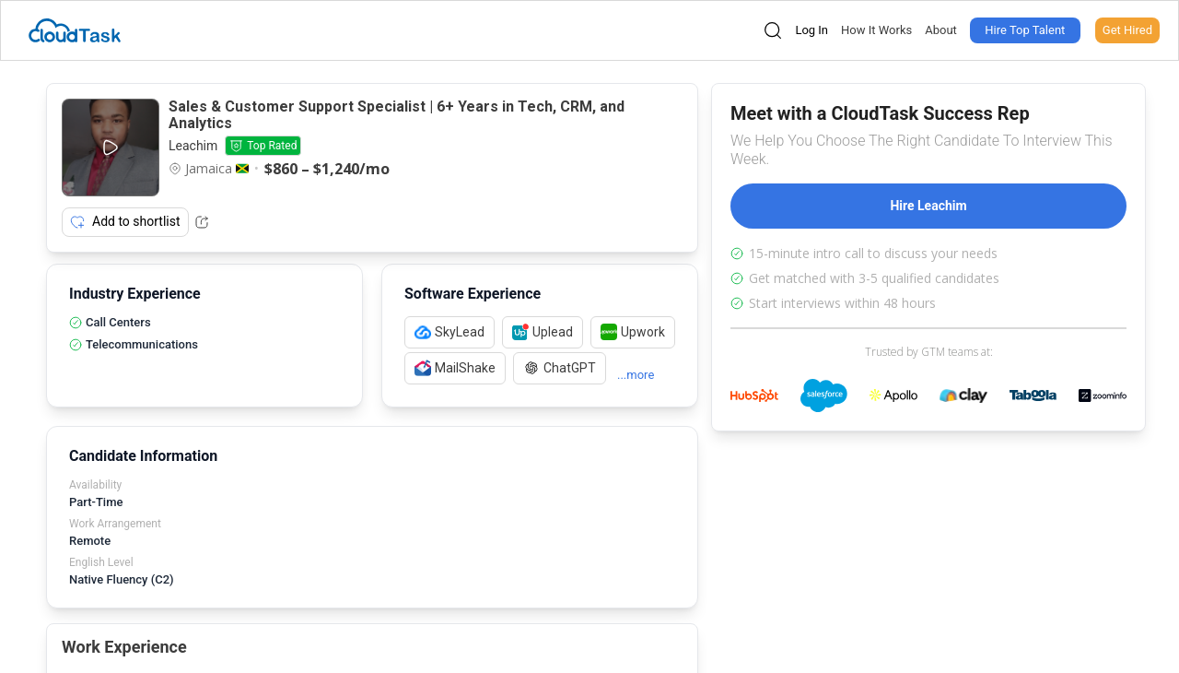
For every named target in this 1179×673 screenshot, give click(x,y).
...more (635, 375)
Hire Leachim (928, 205)
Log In (811, 30)
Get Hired (1127, 30)
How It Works (876, 30)
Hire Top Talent (1025, 30)
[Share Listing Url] (201, 222)
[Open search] (773, 30)
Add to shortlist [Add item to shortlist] (125, 222)
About (941, 30)
